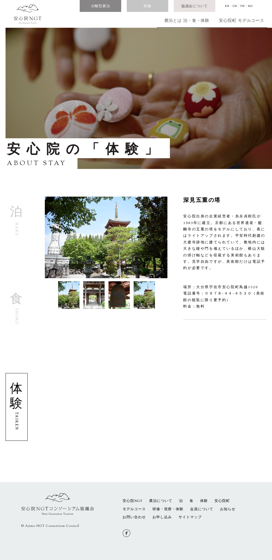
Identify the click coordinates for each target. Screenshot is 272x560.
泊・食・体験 (167, 20)
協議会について (194, 6)
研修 (147, 6)
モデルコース (244, 20)
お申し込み (162, 517)
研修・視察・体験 (167, 509)
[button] (46, 291)
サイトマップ (190, 517)
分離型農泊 (100, 6)
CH (234, 5)
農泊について (160, 501)
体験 (204, 501)
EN (227, 5)
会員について (201, 509)
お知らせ (227, 509)
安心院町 (205, 20)
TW (242, 5)
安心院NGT (133, 501)
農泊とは (128, 20)
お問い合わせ (134, 517)
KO (250, 5)
